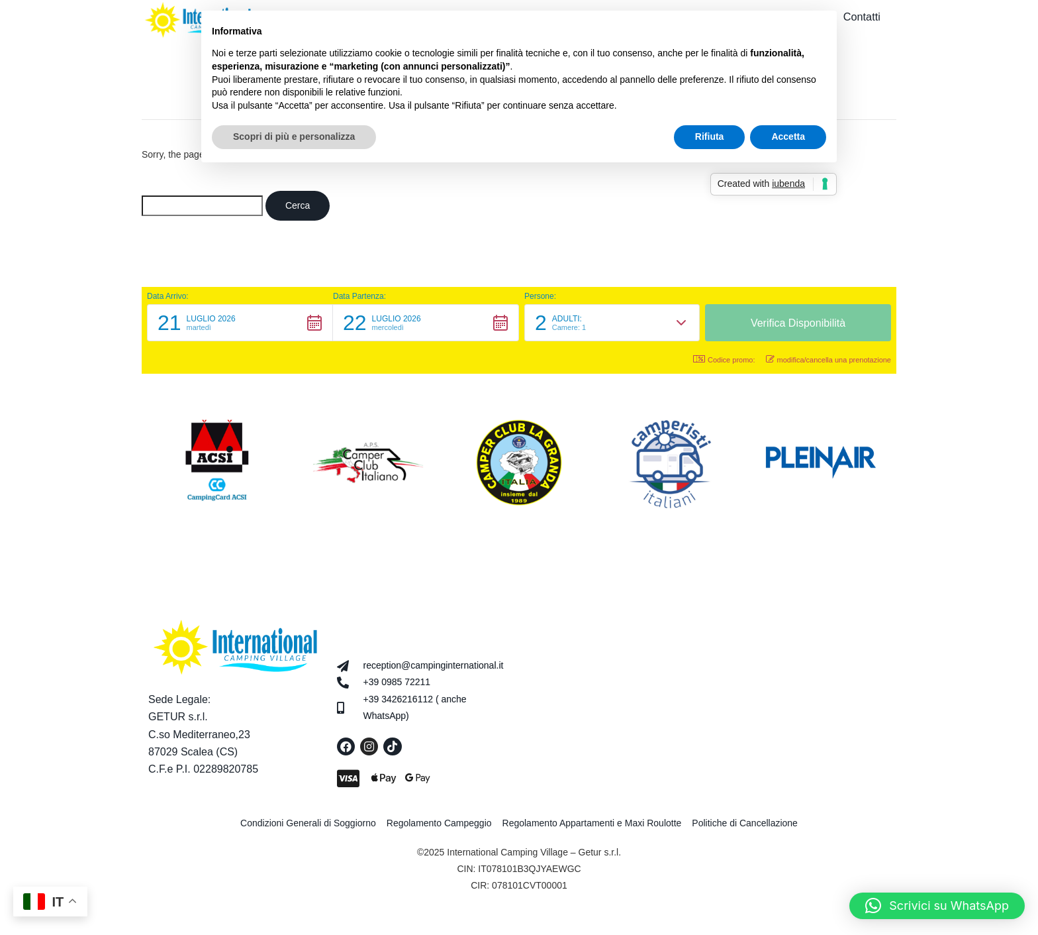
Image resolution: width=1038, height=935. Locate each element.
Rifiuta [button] (709, 136)
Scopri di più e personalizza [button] (294, 136)
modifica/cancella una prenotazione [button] (828, 362)
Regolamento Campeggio (439, 826)
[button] (240, 326)
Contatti (867, 18)
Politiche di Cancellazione (745, 826)
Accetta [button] (788, 136)
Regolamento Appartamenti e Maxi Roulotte (592, 826)
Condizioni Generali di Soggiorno (308, 826)
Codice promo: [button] (724, 362)
